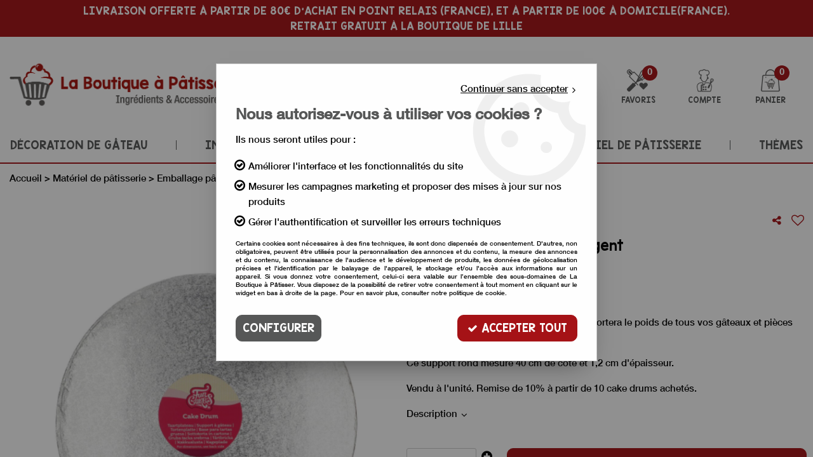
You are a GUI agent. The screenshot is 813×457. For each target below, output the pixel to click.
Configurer (278, 327)
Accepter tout (517, 327)
